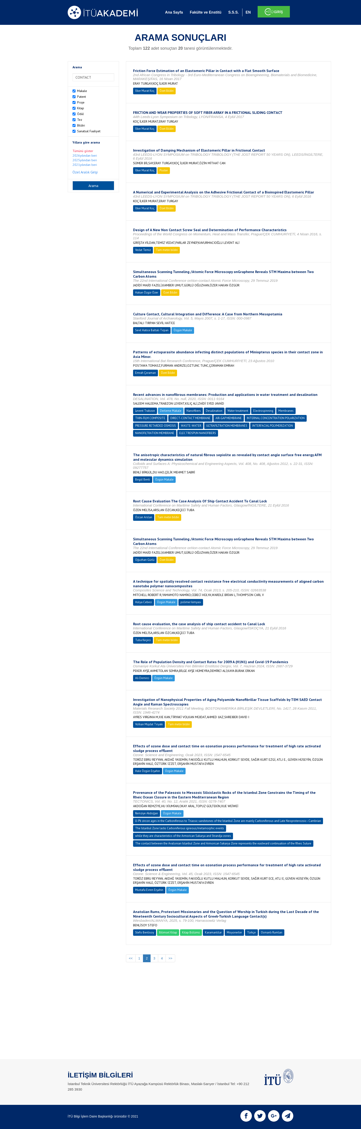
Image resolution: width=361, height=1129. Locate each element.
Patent (81, 97)
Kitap (80, 108)
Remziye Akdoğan (146, 813)
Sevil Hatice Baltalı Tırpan (152, 330)
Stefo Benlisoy (144, 932)
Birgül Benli (142, 479)
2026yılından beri (85, 155)
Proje (80, 102)
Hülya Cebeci (143, 602)
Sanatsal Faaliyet (88, 131)
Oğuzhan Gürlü (144, 560)
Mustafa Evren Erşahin (149, 890)
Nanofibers (193, 411)
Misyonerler (234, 932)
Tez (79, 120)
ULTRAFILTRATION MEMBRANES (226, 426)
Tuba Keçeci (143, 640)
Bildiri (81, 125)
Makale (82, 91)
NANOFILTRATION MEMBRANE (154, 433)
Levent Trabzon (145, 411)
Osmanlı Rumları (271, 932)
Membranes (286, 411)
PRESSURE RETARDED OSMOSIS (155, 426)
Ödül (80, 114)
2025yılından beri (85, 160)
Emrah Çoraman (145, 373)
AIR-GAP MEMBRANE (228, 418)
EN (248, 12)
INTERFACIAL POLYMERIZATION (272, 426)
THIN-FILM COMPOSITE (150, 418)
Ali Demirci (142, 678)
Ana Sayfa (174, 12)
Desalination (214, 411)
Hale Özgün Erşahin (147, 771)
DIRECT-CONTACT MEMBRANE (190, 418)
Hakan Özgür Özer (146, 292)
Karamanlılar (213, 932)
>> (170, 958)
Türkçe (251, 932)
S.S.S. (233, 12)
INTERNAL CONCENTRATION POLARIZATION (276, 418)
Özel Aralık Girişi (85, 172)
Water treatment (237, 411)
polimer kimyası (190, 602)
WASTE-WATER (191, 426)
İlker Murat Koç (144, 91)
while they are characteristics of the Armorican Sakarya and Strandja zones (183, 836)
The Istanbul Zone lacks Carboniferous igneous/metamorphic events (179, 828)
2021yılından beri (85, 165)
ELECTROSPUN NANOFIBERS (197, 433)
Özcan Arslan (143, 517)
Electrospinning (263, 411)
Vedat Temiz (143, 250)
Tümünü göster (83, 151)
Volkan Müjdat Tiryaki (149, 724)
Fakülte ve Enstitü (205, 12)
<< (131, 958)
